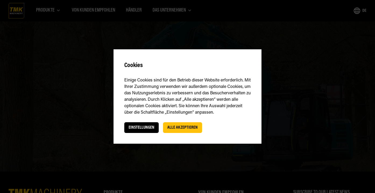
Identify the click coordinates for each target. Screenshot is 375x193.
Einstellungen (141, 127)
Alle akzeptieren (182, 127)
